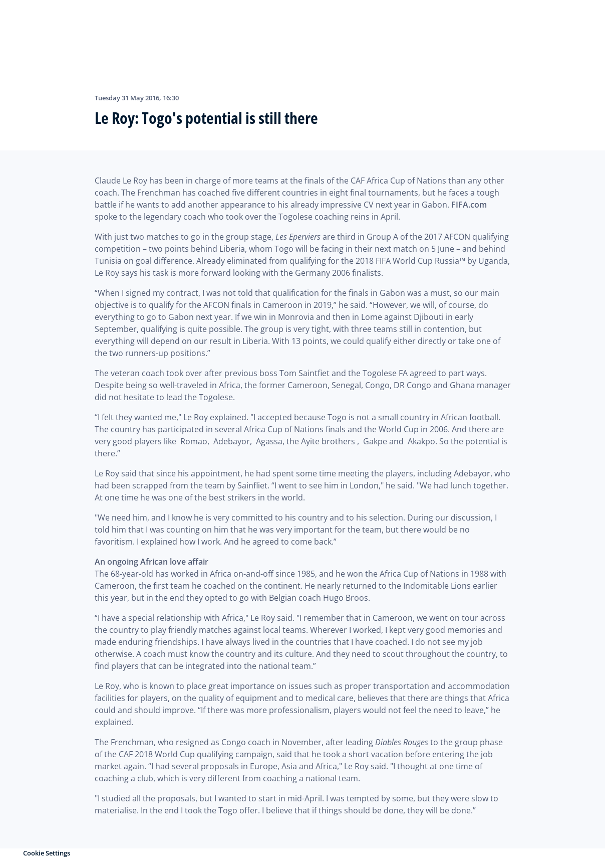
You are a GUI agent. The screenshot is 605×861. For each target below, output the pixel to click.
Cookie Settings (46, 852)
